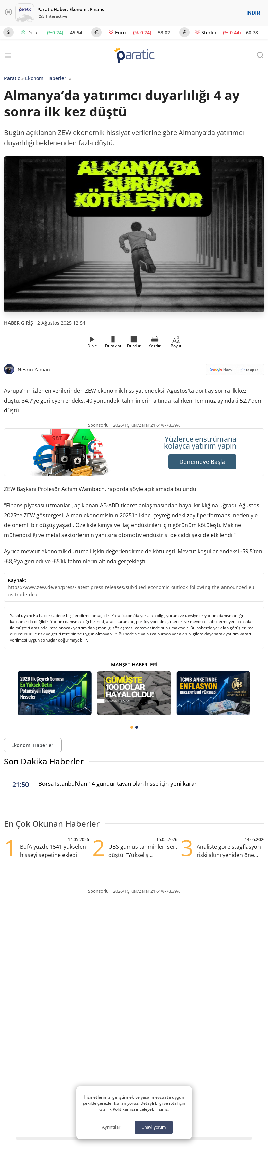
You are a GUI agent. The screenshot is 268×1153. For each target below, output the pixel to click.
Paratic (12, 78)
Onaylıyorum (153, 1127)
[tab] (131, 727)
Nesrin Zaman (34, 369)
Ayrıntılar (111, 1127)
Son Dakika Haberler (44, 761)
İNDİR (253, 13)
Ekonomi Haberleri (46, 78)
